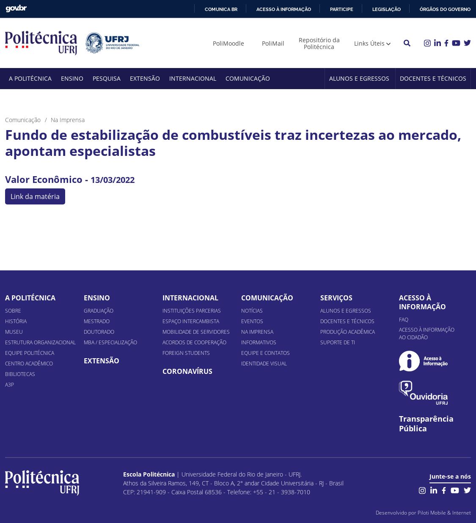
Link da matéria (35, 196)
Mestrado (97, 321)
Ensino (72, 78)
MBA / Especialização (110, 342)
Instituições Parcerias (191, 310)
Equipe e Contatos (265, 353)
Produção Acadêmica (347, 331)
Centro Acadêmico (29, 363)
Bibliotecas (20, 374)
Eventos (252, 321)
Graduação (98, 310)
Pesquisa (107, 78)
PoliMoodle (228, 43)
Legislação (386, 9)
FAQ (403, 319)
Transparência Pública (426, 423)
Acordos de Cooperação (194, 342)
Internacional (192, 78)
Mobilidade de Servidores (196, 331)
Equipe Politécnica (29, 353)
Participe (341, 9)
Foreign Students (186, 353)
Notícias (252, 310)
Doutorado (99, 331)
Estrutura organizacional (40, 342)
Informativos (258, 342)
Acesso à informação (283, 9)
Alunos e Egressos (359, 78)
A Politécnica (30, 78)
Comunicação (248, 78)
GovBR (16, 9)
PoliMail (273, 43)
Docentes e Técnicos (433, 78)
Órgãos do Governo (445, 9)
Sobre (13, 310)
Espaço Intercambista (190, 321)
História (16, 321)
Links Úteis (369, 43)
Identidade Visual (264, 363)
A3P (9, 384)
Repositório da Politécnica (319, 43)
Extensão (145, 78)
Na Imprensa (257, 331)
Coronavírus (187, 371)
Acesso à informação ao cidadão (426, 333)
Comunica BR (221, 9)
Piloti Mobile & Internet (444, 512)
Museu (14, 331)
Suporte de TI (337, 342)
